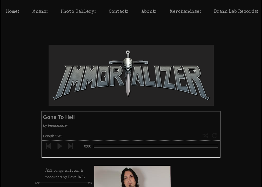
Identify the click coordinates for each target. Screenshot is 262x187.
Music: (40, 11)
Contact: (119, 11)
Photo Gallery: (78, 11)
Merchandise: (185, 11)
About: (149, 11)
